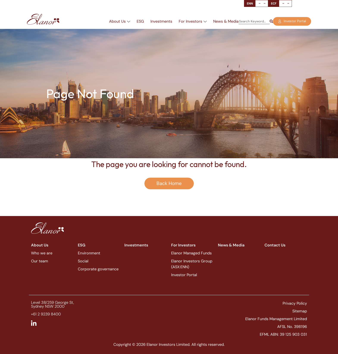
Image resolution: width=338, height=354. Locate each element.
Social (83, 261)
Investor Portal (184, 274)
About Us (119, 21)
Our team (39, 261)
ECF (274, 3)
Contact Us (274, 245)
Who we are (41, 253)
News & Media (226, 21)
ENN (250, 3)
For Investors (193, 21)
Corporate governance (98, 269)
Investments (161, 21)
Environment (89, 253)
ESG (140, 21)
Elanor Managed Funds (191, 253)
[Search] (271, 21)
